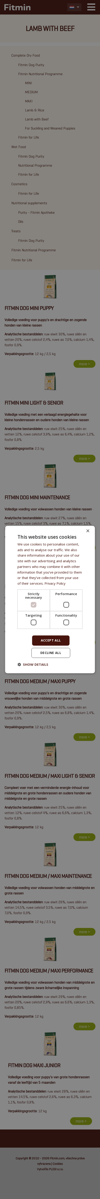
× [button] (87, 531)
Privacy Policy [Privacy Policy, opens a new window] (55, 583)
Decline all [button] (50, 653)
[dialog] (50, 599)
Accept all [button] (51, 640)
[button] (32, 664)
